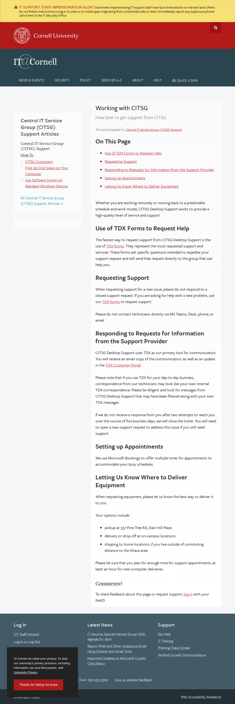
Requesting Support (121, 161)
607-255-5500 (98, 679)
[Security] (62, 80)
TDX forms (115, 246)
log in (188, 594)
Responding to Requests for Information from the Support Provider (159, 169)
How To (27, 155)
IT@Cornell (35, 61)
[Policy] (85, 80)
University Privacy (25, 672)
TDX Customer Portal (123, 365)
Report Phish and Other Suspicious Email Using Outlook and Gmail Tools (116, 648)
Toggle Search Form (215, 27)
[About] (137, 80)
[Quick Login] (185, 80)
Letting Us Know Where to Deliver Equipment (142, 186)
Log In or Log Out (27, 641)
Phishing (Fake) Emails (174, 647)
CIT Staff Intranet (26, 634)
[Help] (157, 80)
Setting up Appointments (125, 178)
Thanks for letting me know (38, 685)
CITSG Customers (39, 161)
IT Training (165, 640)
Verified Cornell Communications (182, 654)
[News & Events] (31, 80)
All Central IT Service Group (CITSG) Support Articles (42, 200)
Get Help (164, 633)
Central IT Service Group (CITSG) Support (154, 129)
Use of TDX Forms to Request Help (133, 153)
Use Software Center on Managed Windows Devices (46, 183)
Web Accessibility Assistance (201, 696)
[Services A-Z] (111, 80)
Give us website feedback (133, 679)
